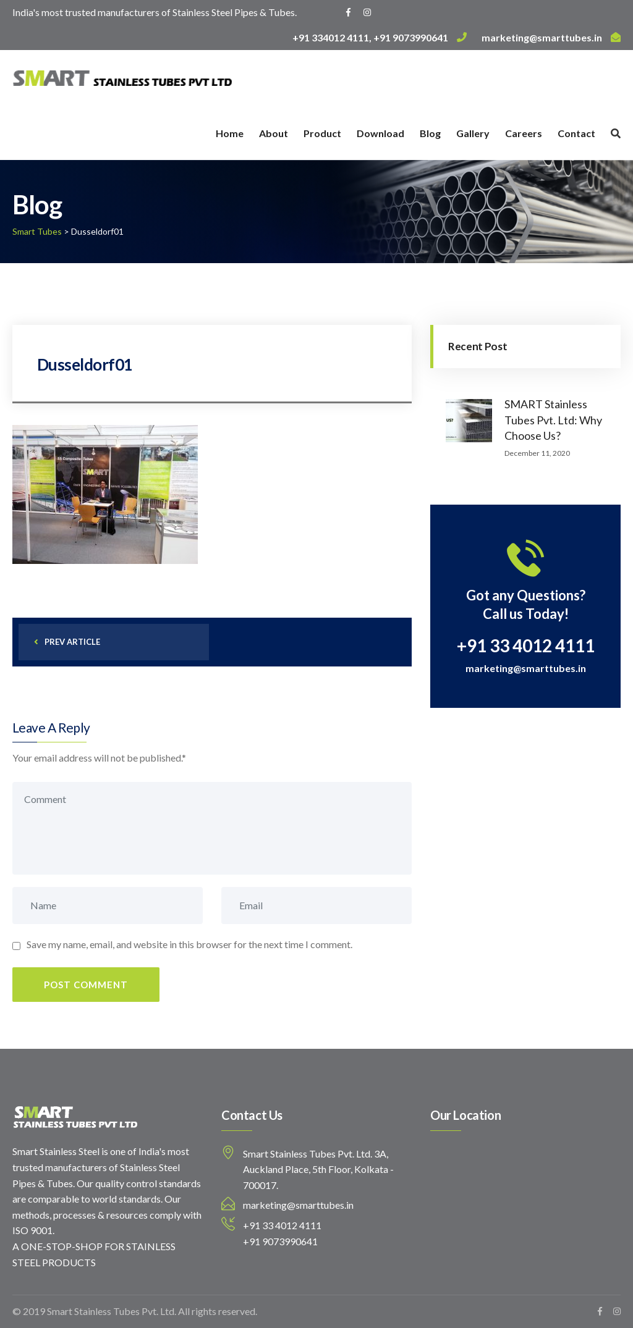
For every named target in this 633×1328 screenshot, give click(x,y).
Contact (576, 133)
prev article (67, 642)
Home (230, 133)
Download (380, 133)
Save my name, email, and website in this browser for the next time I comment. (189, 944)
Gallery (473, 133)
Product (322, 133)
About (273, 133)
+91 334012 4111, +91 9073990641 (379, 37)
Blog (430, 133)
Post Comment (86, 984)
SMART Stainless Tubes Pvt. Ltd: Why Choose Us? (553, 419)
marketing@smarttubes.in (551, 37)
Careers (523, 133)
